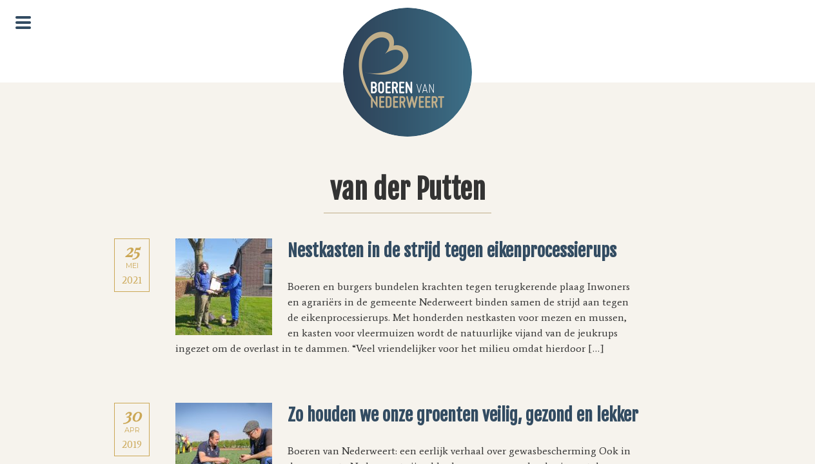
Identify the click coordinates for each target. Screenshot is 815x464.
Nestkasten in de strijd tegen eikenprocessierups (452, 250)
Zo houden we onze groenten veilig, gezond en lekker (463, 415)
